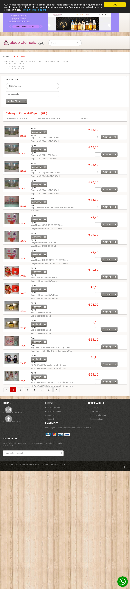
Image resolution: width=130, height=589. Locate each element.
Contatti (50, 419)
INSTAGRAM (13, 413)
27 (49, 389)
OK (115, 4)
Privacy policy (95, 411)
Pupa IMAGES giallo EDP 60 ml (45, 172)
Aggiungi (39, 132)
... (41, 389)
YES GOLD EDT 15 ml (41, 312)
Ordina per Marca (15, 118)
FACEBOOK (13, 422)
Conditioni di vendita (98, 415)
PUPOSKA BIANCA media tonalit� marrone (52, 382)
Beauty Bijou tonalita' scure (44, 277)
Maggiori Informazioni (33, 9)
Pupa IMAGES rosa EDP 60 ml (45, 190)
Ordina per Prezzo (47, 118)
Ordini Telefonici (54, 407)
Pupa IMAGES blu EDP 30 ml (44, 155)
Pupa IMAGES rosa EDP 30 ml (45, 137)
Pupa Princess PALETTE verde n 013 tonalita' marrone (52, 208)
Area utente (52, 415)
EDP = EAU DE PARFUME (15, 66)
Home (6, 56)
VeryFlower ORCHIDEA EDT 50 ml (47, 225)
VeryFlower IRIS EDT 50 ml (43, 242)
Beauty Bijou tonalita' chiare (44, 295)
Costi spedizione (96, 419)
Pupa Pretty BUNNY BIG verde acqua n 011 (51, 347)
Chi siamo (94, 407)
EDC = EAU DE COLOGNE (16, 69)
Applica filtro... (17, 101)
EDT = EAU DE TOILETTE (15, 63)
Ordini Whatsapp (54, 411)
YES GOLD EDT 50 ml (41, 330)
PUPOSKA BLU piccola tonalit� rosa (48, 365)
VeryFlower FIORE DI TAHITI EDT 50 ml (49, 260)
